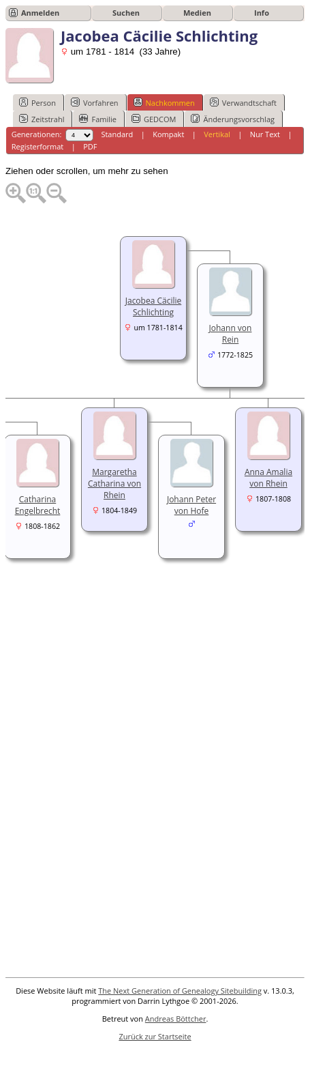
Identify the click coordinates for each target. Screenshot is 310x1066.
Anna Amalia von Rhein (268, 477)
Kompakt (168, 134)
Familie (97, 118)
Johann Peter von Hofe (191, 505)
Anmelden (40, 13)
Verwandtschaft (243, 102)
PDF (90, 146)
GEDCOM (153, 118)
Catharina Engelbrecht (38, 505)
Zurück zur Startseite (155, 1036)
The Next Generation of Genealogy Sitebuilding (180, 990)
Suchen (126, 13)
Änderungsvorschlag (233, 118)
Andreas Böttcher (175, 1018)
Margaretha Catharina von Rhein (114, 483)
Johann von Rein (230, 333)
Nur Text (265, 134)
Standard (117, 134)
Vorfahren (95, 102)
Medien (197, 13)
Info (261, 13)
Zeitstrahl (41, 118)
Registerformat (38, 146)
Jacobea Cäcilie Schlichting (153, 306)
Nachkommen (164, 102)
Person (37, 102)
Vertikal (217, 134)
